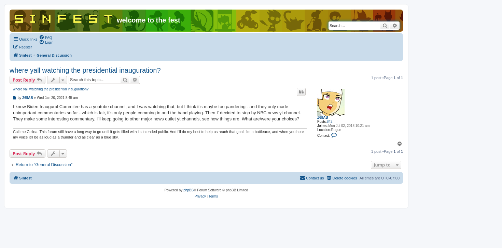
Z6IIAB (322, 117)
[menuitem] (45, 37)
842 (330, 121)
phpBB (188, 190)
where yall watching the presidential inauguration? (85, 70)
